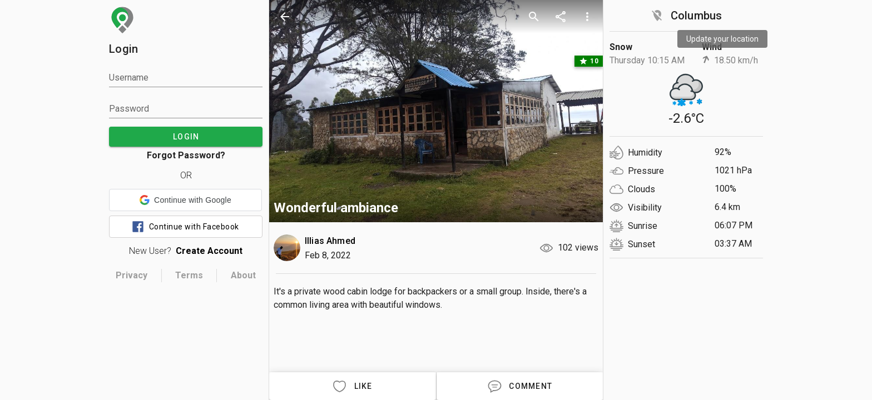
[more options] (587, 16)
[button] (185, 200)
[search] (534, 16)
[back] (284, 16)
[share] (560, 16)
